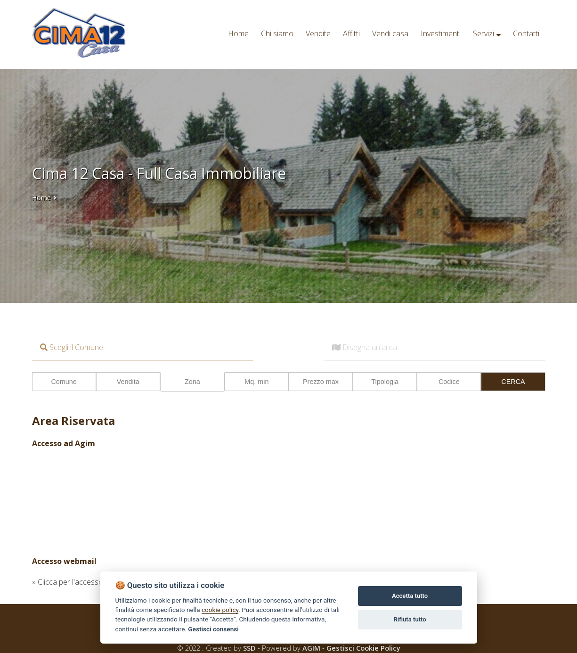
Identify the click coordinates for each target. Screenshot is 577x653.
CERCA (513, 381)
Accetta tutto (410, 595)
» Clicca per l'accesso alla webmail (89, 582)
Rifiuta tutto (409, 619)
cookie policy (220, 609)
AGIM (311, 648)
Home (41, 197)
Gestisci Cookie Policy (363, 648)
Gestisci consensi (213, 629)
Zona (192, 381)
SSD (249, 648)
